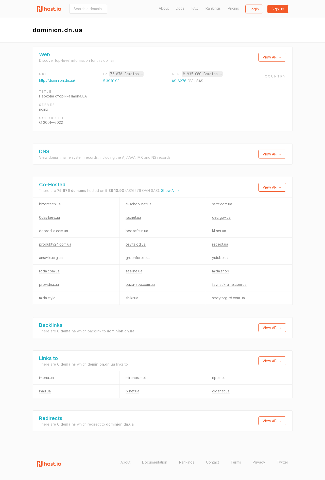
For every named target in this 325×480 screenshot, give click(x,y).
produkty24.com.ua (55, 244)
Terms (236, 462)
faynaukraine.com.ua (229, 284)
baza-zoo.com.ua (140, 284)
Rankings (213, 8)
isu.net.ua (133, 217)
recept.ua (220, 244)
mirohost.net (136, 377)
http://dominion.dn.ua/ (57, 80)
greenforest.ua (138, 257)
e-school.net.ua (138, 204)
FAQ (195, 8)
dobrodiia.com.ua (53, 231)
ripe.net (218, 377)
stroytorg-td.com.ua (228, 298)
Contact (212, 462)
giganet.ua (221, 391)
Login (254, 9)
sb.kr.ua (132, 298)
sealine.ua (134, 271)
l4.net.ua (219, 231)
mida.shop (220, 271)
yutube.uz (220, 257)
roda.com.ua (49, 271)
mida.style (47, 298)
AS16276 (179, 81)
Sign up (277, 9)
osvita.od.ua (136, 244)
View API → (272, 57)
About (164, 8)
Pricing (233, 8)
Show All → (170, 190)
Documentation (154, 462)
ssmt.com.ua (222, 204)
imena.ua (46, 377)
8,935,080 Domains (202, 74)
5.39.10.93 (111, 81)
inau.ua (45, 391)
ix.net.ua (132, 391)
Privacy (259, 462)
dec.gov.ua (221, 217)
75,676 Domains (126, 74)
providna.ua (49, 284)
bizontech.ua (50, 204)
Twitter (282, 462)
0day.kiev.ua (49, 217)
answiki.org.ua (51, 257)
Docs (180, 8)
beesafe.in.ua (137, 231)
